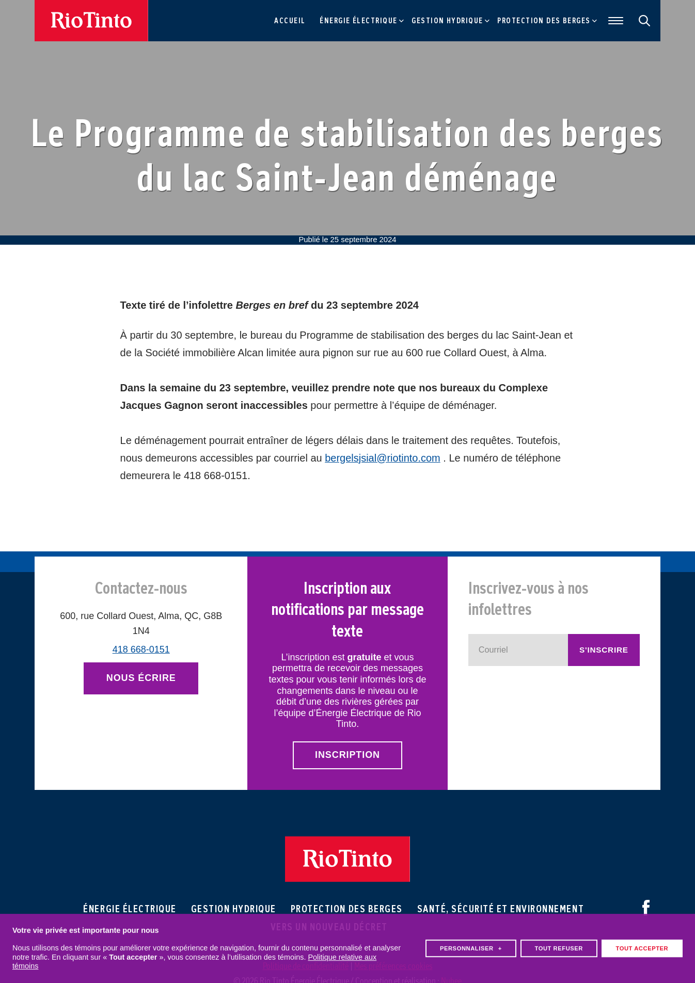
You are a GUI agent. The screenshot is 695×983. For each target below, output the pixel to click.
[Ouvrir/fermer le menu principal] (613, 20)
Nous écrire (141, 678)
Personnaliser (471, 943)
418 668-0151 (141, 649)
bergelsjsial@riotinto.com (382, 458)
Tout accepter (641, 943)
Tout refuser (558, 943)
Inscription (347, 755)
